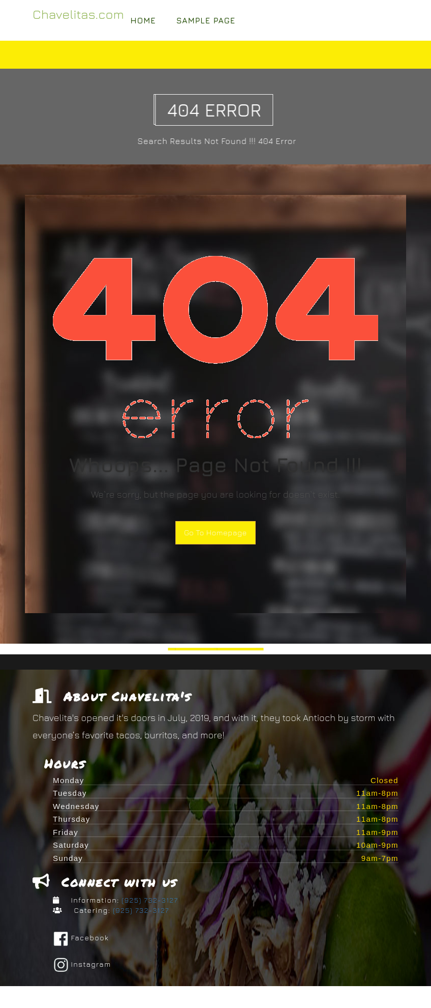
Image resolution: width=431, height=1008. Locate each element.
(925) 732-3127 (148, 901)
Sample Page (205, 20)
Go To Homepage (215, 532)
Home (143, 20)
